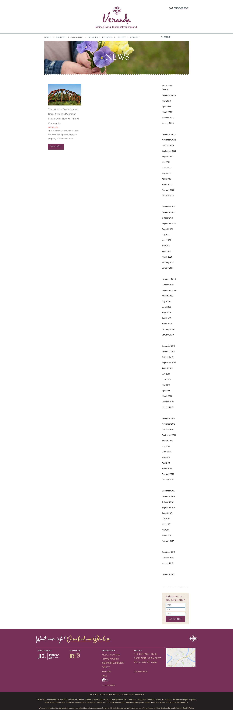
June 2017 (166, 524)
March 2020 (167, 324)
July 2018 (166, 446)
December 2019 (168, 346)
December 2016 (168, 552)
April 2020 (166, 318)
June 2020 (166, 307)
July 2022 (166, 162)
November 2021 (168, 212)
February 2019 (168, 402)
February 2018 (168, 474)
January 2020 (168, 335)
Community (77, 37)
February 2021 (168, 262)
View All (165, 90)
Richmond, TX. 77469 (145, 662)
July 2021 (166, 234)
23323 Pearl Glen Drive (147, 658)
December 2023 (169, 95)
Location (107, 37)
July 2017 (166, 519)
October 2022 (168, 145)
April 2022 (166, 179)
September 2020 (169, 290)
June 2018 (166, 452)
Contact (135, 37)
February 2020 (168, 329)
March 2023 (167, 112)
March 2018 (167, 468)
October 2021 (167, 218)
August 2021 (167, 229)
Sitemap (106, 671)
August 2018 (167, 441)
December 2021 (168, 207)
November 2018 (168, 424)
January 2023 (168, 123)
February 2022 (168, 190)
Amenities (61, 37)
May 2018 (166, 457)
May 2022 (166, 173)
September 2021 (169, 223)
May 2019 (166, 385)
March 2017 (167, 535)
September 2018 (169, 435)
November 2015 (168, 574)
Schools (93, 37)
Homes (48, 37)
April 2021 (166, 251)
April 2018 (166, 463)
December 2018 (168, 418)
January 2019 (167, 407)
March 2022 (167, 184)
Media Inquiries (111, 654)
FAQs (104, 675)
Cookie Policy (188, 708)
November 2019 (168, 351)
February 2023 (168, 117)
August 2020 (167, 296)
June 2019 (166, 379)
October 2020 (168, 285)
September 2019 (169, 363)
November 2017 (168, 496)
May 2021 (166, 246)
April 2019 (166, 390)
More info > (56, 146)
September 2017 (169, 507)
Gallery (121, 37)
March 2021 (167, 257)
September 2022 (169, 151)
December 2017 (168, 491)
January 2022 (168, 195)
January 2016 (167, 563)
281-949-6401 (141, 671)
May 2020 (166, 313)
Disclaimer (108, 685)
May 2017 (166, 530)
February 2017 (168, 541)
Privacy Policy (110, 659)
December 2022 (169, 134)
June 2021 (166, 240)
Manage (140, 694)
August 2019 (167, 368)
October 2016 (167, 558)
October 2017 (167, 502)
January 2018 (167, 479)
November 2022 (169, 140)
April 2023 (166, 106)
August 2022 (167, 157)
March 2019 (167, 396)
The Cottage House (145, 654)
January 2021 (167, 268)
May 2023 (166, 101)
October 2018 (167, 429)
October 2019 (167, 357)
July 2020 (166, 301)
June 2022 (166, 168)
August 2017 (167, 513)
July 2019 (166, 374)
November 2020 (169, 279)
